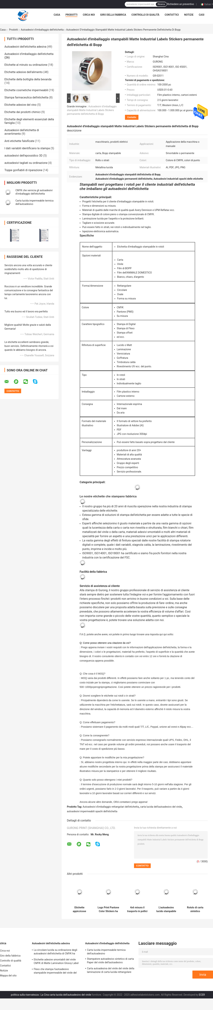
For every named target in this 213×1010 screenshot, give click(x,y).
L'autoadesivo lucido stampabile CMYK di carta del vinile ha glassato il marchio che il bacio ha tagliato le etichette (166, 909)
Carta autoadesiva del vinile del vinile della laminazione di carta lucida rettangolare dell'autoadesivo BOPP (110, 970)
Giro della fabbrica (113, 14)
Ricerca (161, 4)
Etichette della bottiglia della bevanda (27, 79)
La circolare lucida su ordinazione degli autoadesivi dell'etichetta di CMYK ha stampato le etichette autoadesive (55, 952)
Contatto (131, 117)
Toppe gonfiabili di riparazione (23, 170)
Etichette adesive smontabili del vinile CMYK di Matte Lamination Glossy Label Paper (56, 962)
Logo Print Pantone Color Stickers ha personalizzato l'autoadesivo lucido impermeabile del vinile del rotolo (108, 909)
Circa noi (89, 14)
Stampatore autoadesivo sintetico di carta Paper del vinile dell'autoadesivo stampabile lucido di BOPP (110, 961)
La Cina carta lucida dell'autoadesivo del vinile (66, 994)
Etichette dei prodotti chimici (22, 112)
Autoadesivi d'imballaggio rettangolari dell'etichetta (111, 806)
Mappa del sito (8, 975)
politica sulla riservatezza (25, 994)
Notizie (188, 14)
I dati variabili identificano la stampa (27, 148)
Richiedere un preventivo (180, 4)
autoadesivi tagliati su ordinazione (25, 163)
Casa (57, 14)
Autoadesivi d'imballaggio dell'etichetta (42, 29)
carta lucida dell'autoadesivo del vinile (161, 806)
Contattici (172, 14)
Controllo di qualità (145, 14)
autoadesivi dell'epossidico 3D (23, 155)
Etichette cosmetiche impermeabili (26, 90)
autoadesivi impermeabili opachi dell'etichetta (92, 811)
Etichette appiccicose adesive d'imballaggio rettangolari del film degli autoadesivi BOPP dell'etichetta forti (79, 909)
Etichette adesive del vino (20, 104)
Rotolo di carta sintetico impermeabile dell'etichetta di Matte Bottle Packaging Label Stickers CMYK (195, 909)
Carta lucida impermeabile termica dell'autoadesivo (106, 952)
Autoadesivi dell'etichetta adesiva (25, 46)
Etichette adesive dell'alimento (23, 72)
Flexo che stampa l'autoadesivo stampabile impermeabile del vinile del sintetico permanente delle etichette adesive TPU (55, 971)
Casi (201, 14)
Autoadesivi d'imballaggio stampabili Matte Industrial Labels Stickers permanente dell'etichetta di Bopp (92, 110)
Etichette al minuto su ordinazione (25, 64)
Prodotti (71, 14)
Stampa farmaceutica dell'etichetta (26, 97)
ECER (202, 994)
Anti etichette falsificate (19, 141)
